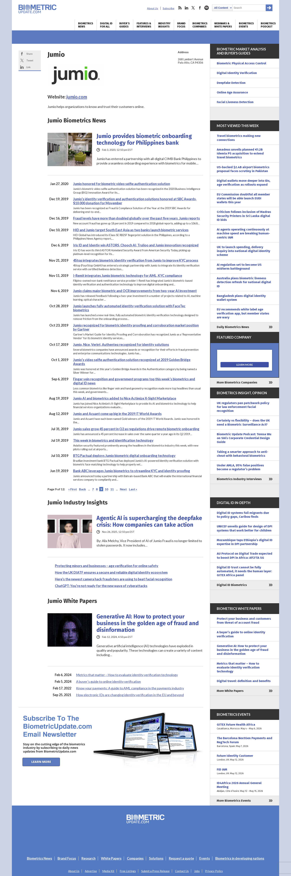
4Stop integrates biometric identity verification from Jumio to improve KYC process (135, 260)
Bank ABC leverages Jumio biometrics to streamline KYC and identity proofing (131, 471)
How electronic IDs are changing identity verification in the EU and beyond (130, 695)
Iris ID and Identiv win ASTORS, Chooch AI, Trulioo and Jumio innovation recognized (136, 245)
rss (179, 7)
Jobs (197, 871)
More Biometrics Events (234, 801)
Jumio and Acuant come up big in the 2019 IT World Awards (117, 414)
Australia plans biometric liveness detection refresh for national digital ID (244, 282)
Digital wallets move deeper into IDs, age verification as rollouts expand (243, 183)
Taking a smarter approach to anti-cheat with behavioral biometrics (242, 454)
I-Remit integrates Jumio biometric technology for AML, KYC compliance (127, 276)
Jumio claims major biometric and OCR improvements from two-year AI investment (135, 291)
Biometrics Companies (199, 25)
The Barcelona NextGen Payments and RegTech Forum (244, 742)
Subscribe (168, 8)
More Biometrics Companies (237, 382)
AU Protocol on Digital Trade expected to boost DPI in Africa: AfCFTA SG (244, 555)
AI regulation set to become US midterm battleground (239, 267)
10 (106, 489)
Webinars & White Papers (223, 25)
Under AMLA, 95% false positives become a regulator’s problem (240, 467)
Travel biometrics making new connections (239, 138)
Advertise (91, 871)
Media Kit (108, 871)
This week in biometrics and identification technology (113, 440)
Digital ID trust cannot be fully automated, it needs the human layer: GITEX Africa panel (244, 571)
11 (112, 489)
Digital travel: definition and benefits (244, 681)
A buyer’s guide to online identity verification (108, 681)
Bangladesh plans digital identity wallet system (241, 298)
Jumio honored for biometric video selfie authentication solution (121, 184)
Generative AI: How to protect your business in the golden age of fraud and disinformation (148, 623)
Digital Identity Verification (237, 73)
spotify (206, 7)
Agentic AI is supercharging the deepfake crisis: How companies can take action (149, 521)
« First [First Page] (72, 489)
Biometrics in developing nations (239, 858)
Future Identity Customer (244, 758)
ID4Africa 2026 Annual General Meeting (244, 787)
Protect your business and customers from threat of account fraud (244, 621)
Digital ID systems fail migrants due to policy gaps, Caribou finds (243, 515)
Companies (135, 858)
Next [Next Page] (123, 489)
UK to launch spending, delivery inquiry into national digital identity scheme (243, 251)
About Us (152, 8)
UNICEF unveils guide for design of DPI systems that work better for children (244, 528)
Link (28, 67)
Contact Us (182, 871)
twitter (193, 7)
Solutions (156, 858)
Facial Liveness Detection (235, 102)
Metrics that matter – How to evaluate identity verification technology (127, 675)
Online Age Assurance (232, 92)
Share (29, 53)
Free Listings (128, 871)
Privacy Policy (214, 871)
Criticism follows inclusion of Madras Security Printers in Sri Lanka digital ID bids (244, 216)
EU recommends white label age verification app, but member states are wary (243, 313)
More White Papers (230, 691)
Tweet (29, 60)
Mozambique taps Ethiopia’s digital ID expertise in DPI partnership (244, 542)
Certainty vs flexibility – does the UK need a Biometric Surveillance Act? (243, 422)
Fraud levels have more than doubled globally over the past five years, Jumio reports (136, 218)
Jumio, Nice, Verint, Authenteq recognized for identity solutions (121, 345)
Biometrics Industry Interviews (239, 479)
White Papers (111, 858)
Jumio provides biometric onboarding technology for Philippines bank (144, 139)
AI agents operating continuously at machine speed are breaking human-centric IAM (243, 233)
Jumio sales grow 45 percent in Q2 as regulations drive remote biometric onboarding (136, 429)
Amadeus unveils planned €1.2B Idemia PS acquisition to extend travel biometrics (240, 153)
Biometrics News (85, 25)
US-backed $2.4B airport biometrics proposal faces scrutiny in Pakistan (243, 169)
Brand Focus (181, 25)
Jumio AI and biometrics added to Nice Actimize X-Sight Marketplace (124, 398)
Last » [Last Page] (133, 489)
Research (88, 858)
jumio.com (76, 96)
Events (204, 858)
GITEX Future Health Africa (244, 727)
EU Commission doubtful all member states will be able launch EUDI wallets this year (243, 198)
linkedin (186, 7)
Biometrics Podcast (268, 25)
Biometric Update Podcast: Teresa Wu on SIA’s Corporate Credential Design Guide (244, 438)
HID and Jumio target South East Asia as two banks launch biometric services (131, 230)
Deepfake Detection (231, 83)
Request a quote (181, 858)
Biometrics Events (246, 25)
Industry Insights (164, 25)
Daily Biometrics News (233, 327)
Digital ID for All (106, 25)
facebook (200, 7)
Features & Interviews (144, 25)
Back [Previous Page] (82, 489)
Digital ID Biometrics (232, 585)
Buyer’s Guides (124, 25)
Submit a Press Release (155, 871)
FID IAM (244, 771)
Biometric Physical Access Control (241, 63)
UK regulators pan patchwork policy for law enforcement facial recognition (243, 407)
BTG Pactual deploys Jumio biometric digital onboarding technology (124, 456)
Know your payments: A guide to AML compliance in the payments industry (130, 688)
